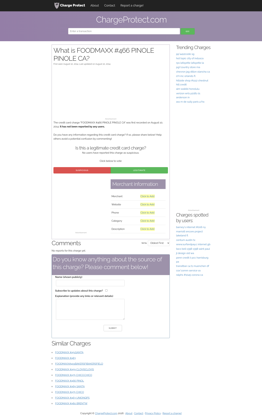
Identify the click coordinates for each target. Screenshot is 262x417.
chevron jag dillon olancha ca (193, 71)
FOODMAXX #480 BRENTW (71, 403)
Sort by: (144, 243)
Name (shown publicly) (68, 277)
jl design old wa (185, 253)
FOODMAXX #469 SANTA (70, 386)
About (94, 5)
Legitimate (139, 170)
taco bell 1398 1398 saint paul (193, 248)
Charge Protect (69, 5)
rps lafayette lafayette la (190, 62)
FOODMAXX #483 (65, 358)
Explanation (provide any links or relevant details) (84, 296)
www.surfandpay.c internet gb (193, 244)
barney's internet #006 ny (191, 227)
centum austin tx (185, 240)
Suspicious (82, 170)
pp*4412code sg (185, 54)
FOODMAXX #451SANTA (69, 352)
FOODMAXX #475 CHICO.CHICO (73, 375)
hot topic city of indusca (190, 58)
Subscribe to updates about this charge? (79, 290)
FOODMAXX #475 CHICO (69, 392)
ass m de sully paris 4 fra (190, 101)
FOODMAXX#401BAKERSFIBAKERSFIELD (79, 363)
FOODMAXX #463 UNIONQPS (72, 397)
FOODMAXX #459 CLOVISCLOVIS (74, 369)
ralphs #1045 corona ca (189, 274)
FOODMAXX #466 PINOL (69, 380)
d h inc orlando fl (185, 76)
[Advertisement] (110, 93)
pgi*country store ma (188, 67)
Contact (109, 5)
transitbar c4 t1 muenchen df (192, 266)
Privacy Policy (153, 413)
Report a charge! (132, 5)
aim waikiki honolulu (188, 88)
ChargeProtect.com (106, 413)
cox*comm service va (188, 270)
